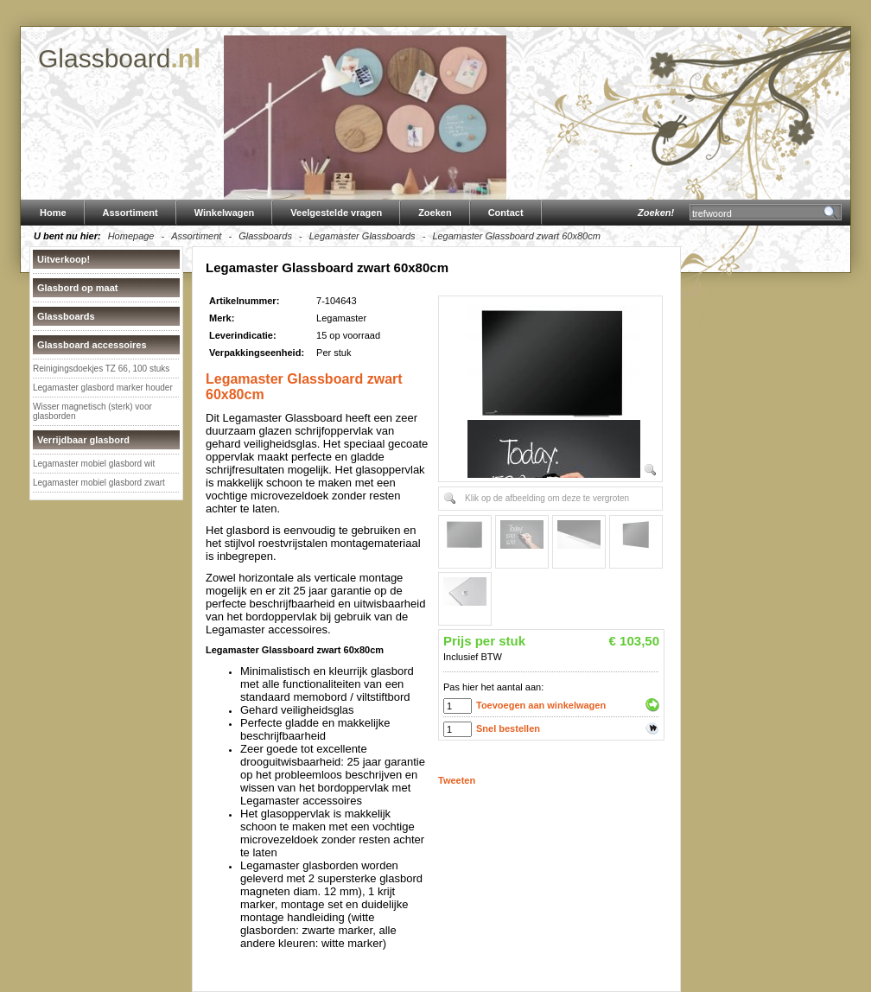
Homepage (131, 236)
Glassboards (265, 236)
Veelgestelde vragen (336, 212)
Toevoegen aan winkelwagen (541, 705)
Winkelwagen (224, 212)
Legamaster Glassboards (362, 236)
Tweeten (456, 780)
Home (53, 212)
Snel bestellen (508, 728)
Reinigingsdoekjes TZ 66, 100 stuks (101, 368)
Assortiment (130, 212)
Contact (506, 212)
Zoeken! (656, 212)
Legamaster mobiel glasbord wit (94, 463)
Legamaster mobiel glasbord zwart (99, 482)
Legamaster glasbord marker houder (103, 387)
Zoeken (435, 212)
